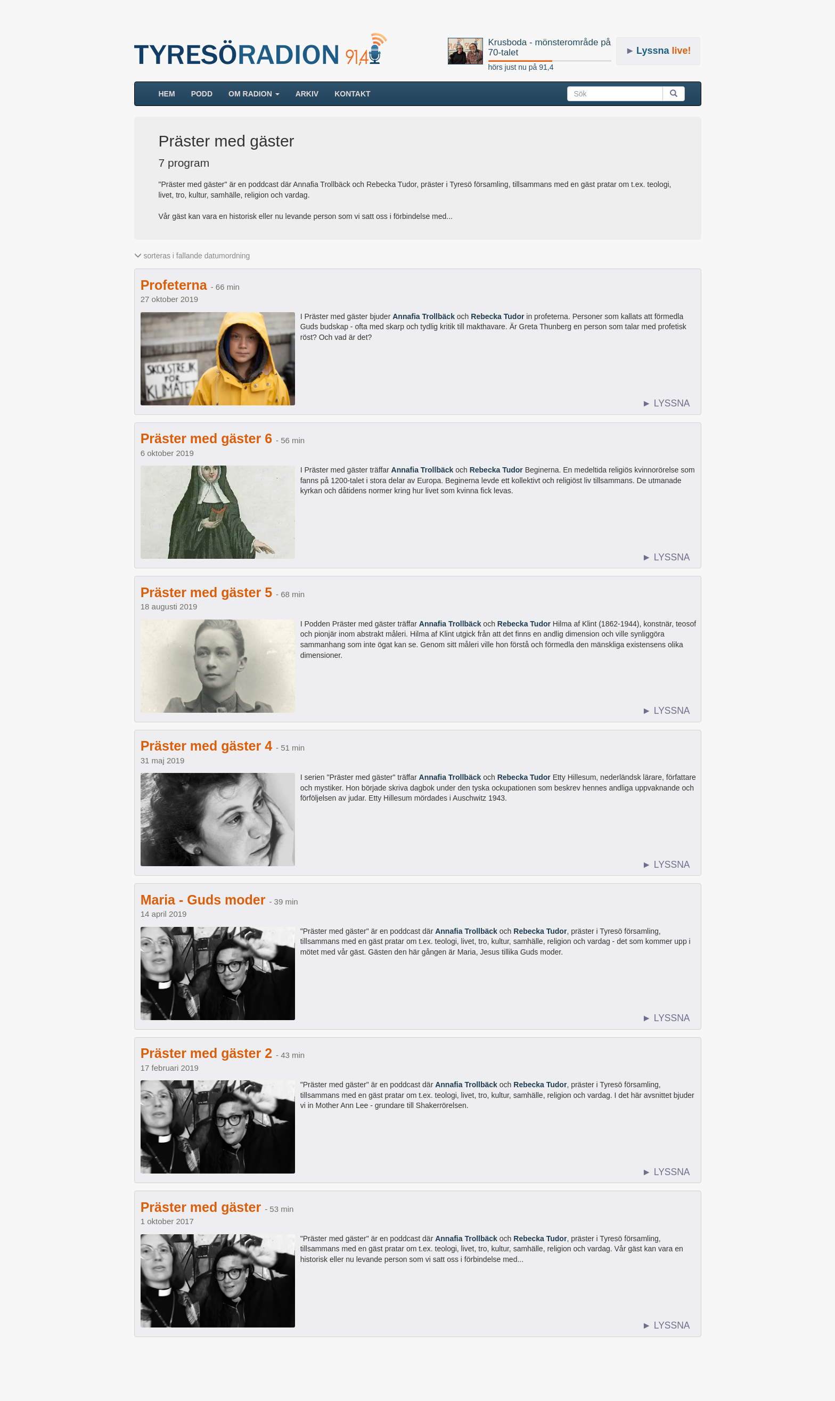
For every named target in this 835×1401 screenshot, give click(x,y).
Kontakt (352, 93)
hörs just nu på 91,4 (521, 67)
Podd (201, 93)
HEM (171, 93)
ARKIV (307, 93)
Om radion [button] (254, 93)
